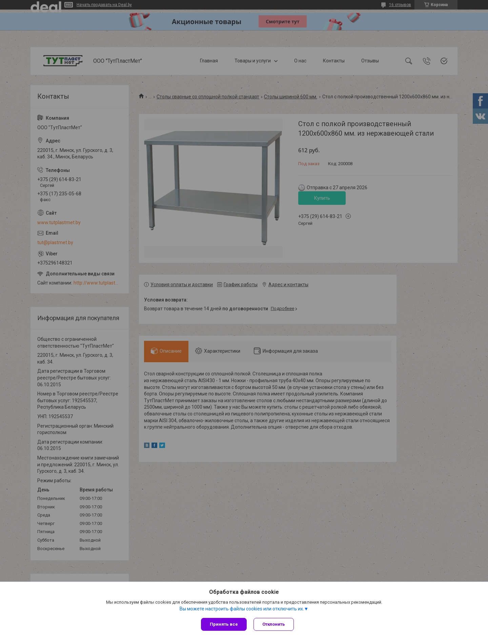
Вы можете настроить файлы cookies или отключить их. (242, 608)
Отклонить (273, 624)
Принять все (224, 624)
